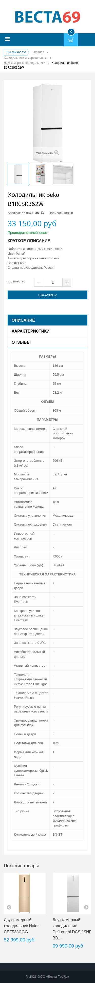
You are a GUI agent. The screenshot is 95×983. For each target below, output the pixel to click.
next (86, 907)
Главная (38, 52)
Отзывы (21, 342)
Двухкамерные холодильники (24, 63)
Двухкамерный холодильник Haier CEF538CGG (21, 926)
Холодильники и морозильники (25, 58)
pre (8, 907)
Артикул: (14, 213)
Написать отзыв (61, 213)
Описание (23, 320)
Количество (16, 281)
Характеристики (31, 331)
